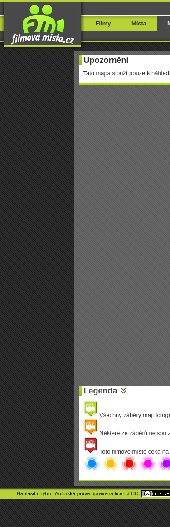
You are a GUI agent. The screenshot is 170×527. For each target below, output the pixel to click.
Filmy (103, 23)
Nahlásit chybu (34, 493)
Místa (138, 23)
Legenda (100, 390)
